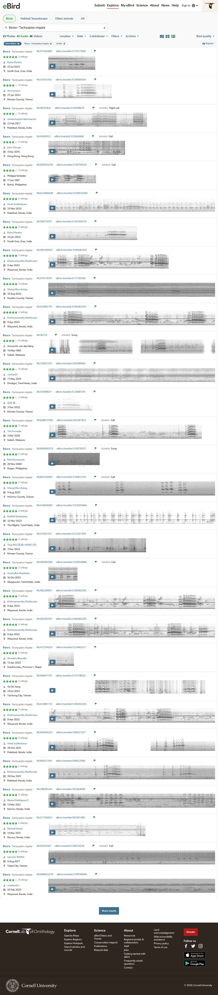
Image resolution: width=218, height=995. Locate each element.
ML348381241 (44, 789)
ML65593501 (44, 846)
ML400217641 (44, 761)
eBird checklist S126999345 (71, 79)
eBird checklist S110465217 (71, 647)
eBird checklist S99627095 (71, 761)
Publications (100, 946)
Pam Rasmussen (16, 459)
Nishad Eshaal (14, 828)
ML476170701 (44, 278)
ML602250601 (45, 477)
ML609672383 (45, 420)
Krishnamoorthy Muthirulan (22, 261)
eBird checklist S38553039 (70, 846)
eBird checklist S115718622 (71, 675)
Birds (9, 18)
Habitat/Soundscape (34, 18)
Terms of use (160, 947)
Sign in (186, 5)
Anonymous (14, 91)
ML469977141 (44, 675)
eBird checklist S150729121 (72, 448)
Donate (190, 932)
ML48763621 (44, 108)
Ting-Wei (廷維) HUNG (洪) (21, 545)
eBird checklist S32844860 (69, 136)
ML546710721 (44, 221)
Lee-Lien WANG (15, 857)
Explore (113, 5)
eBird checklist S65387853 (72, 420)
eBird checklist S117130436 (71, 278)
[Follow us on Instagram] (200, 946)
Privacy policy (161, 943)
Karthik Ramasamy (17, 516)
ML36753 (42, 335)
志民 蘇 (11, 403)
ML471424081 (44, 51)
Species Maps (71, 935)
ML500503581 (45, 562)
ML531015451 (44, 79)
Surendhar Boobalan (18, 573)
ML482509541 (45, 250)
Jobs (126, 950)
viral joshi (12, 374)
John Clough (14, 147)
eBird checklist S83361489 (70, 817)
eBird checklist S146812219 (71, 477)
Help (175, 5)
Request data (101, 950)
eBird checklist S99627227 (71, 732)
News (165, 5)
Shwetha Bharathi (17, 658)
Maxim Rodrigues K (17, 800)
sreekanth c (13, 885)
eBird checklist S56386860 (71, 363)
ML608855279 (45, 874)
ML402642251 (45, 732)
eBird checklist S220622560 (72, 193)
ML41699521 (44, 136)
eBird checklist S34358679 (70, 108)
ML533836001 (45, 505)
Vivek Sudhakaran (17, 204)
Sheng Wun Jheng (17, 289)
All (82, 18)
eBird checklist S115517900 (71, 51)
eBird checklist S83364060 (71, 789)
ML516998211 (44, 392)
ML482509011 (44, 590)
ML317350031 (44, 817)
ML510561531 (44, 534)
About (154, 5)
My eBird (127, 5)
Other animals (64, 18)
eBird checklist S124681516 (71, 392)
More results (109, 910)
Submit (99, 5)
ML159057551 (44, 363)
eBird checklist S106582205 (71, 250)
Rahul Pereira (14, 62)
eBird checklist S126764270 (71, 221)
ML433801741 (44, 306)
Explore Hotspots (73, 943)
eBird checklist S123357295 (71, 534)
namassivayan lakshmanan (21, 119)
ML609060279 (45, 448)
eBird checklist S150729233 (72, 165)
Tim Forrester (14, 431)
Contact (128, 967)
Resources (129, 935)
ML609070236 (45, 165)
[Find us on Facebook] (186, 946)
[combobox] (55, 27)
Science (142, 5)
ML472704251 (45, 647)
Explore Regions (73, 939)
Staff (126, 946)
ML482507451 (44, 619)
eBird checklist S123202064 (71, 505)
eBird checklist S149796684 (72, 874)
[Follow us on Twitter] (193, 946)
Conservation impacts (106, 942)
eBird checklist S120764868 (71, 562)
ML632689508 (45, 193)
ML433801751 (44, 704)
